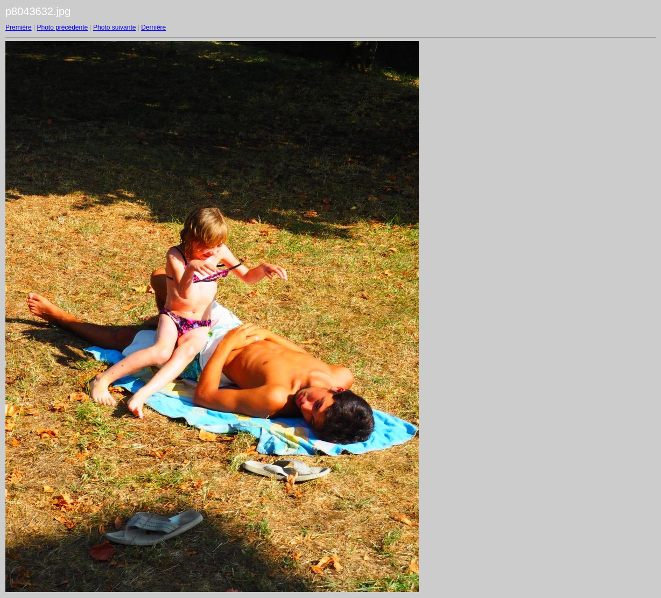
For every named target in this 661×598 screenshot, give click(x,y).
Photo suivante (114, 27)
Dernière (153, 27)
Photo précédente (62, 27)
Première (18, 27)
